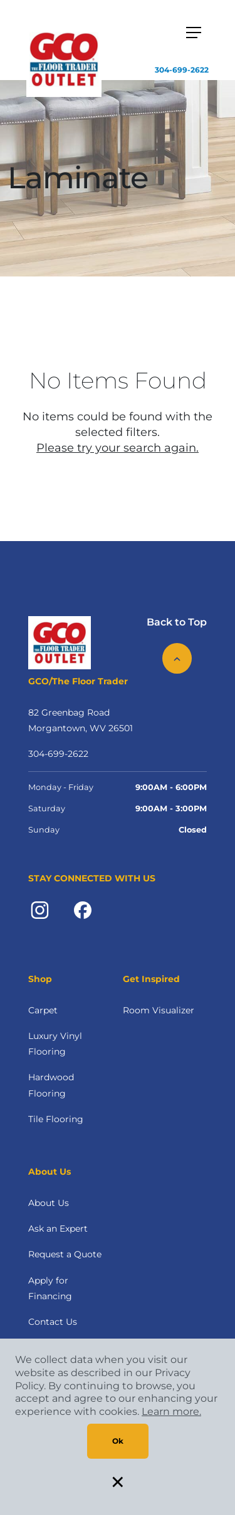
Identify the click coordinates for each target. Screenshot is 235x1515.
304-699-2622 (182, 69)
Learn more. (171, 1411)
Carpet (43, 1010)
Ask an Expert (58, 1228)
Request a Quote (65, 1254)
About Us (48, 1202)
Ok (117, 1441)
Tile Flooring (55, 1119)
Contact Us (52, 1321)
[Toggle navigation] (194, 33)
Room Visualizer (158, 1010)
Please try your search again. (117, 448)
